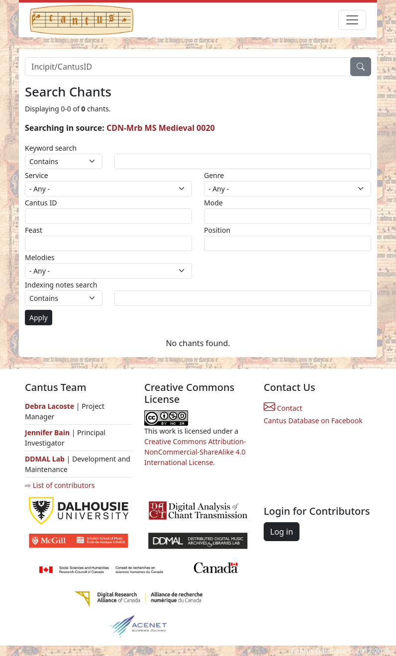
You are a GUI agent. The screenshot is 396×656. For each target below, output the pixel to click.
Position (217, 230)
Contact (283, 408)
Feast (33, 230)
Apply (38, 317)
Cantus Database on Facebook (313, 420)
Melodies (40, 257)
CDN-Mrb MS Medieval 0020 (160, 127)
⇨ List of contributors (60, 485)
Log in (281, 531)
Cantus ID (41, 202)
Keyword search (51, 148)
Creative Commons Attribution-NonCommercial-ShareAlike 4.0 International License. (195, 452)
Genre (214, 175)
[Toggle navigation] (352, 20)
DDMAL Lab (45, 459)
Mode (213, 202)
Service (36, 175)
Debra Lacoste (49, 406)
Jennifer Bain (48, 432)
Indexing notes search (61, 284)
